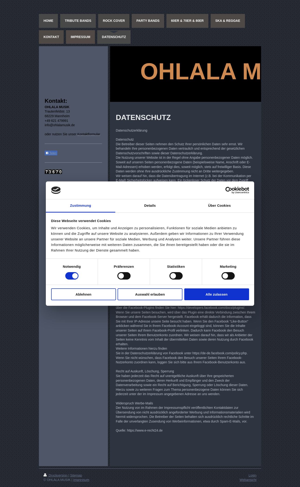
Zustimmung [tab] (80, 205)
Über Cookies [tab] (219, 205)
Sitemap (76, 475)
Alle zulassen (217, 294)
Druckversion (56, 475)
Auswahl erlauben (150, 294)
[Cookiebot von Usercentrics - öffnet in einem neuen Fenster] (229, 190)
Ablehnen (83, 294)
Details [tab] (150, 205)
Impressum (81, 480)
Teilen (51, 153)
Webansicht (248, 480)
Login (252, 475)
